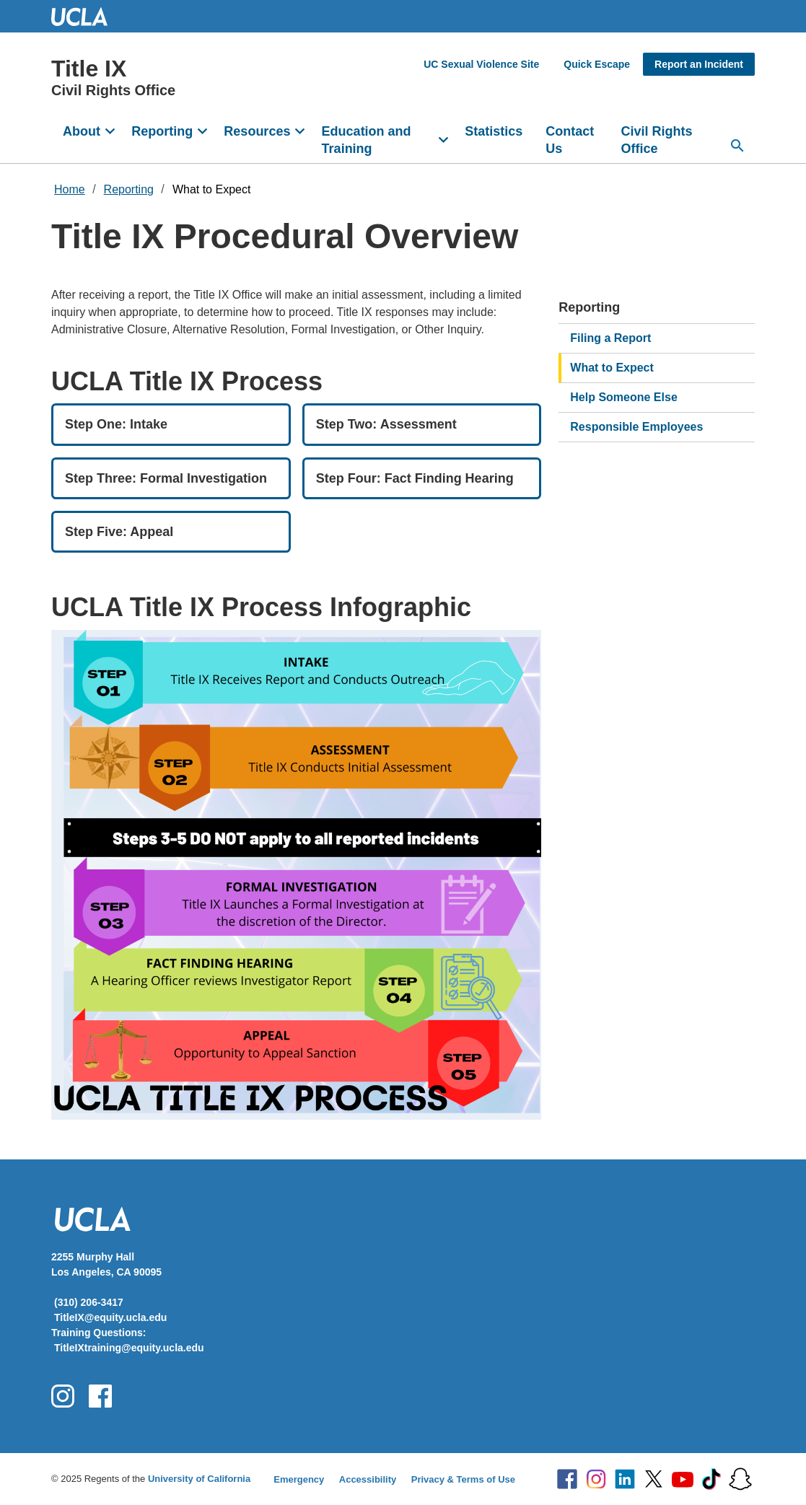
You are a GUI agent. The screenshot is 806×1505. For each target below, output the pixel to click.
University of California (199, 1478)
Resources (257, 131)
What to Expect (211, 189)
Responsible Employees (636, 427)
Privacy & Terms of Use (463, 1479)
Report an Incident (698, 64)
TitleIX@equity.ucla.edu (110, 1317)
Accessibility (368, 1479)
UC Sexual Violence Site (481, 64)
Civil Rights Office (657, 140)
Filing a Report (610, 338)
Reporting (162, 131)
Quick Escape (597, 64)
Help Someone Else (624, 397)
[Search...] (737, 145)
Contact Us (570, 140)
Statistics (493, 131)
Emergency (298, 1479)
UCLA (86, 16)
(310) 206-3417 (88, 1302)
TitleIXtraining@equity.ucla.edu (129, 1347)
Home (69, 189)
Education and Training (366, 140)
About (81, 131)
